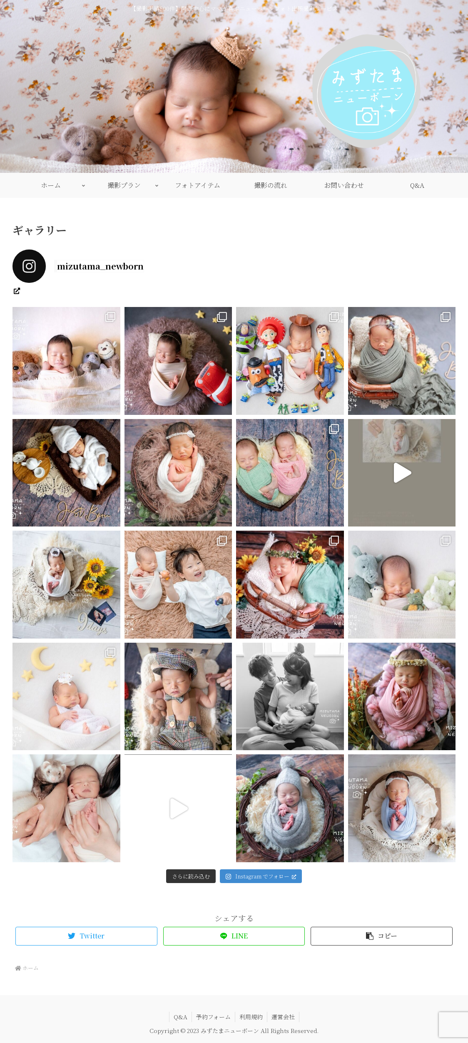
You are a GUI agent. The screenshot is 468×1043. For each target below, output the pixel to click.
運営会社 (283, 1017)
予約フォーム (213, 1017)
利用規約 (251, 1017)
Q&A (180, 1017)
